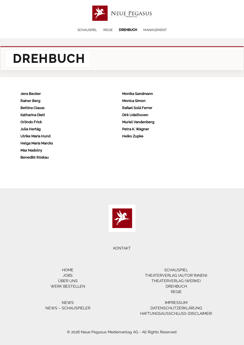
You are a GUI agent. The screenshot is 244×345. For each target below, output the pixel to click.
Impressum (176, 302)
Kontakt (122, 248)
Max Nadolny (31, 150)
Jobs (68, 275)
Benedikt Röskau (34, 157)
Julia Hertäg (30, 129)
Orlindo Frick (31, 122)
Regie (108, 30)
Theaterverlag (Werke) (176, 281)
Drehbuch (128, 30)
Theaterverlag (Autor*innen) (176, 275)
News (68, 302)
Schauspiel (87, 30)
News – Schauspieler (67, 308)
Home (67, 270)
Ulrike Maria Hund (35, 136)
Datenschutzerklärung (176, 308)
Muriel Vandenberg (138, 122)
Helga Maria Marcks (36, 143)
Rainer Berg (30, 101)
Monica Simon (134, 101)
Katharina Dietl (32, 115)
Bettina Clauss (32, 108)
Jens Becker (30, 94)
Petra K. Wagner (135, 129)
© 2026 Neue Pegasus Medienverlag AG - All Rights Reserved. (122, 332)
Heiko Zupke (132, 136)
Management (155, 30)
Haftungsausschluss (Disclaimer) (176, 313)
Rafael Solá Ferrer (137, 108)
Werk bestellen (68, 286)
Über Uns (68, 281)
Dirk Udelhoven (135, 115)
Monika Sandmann (137, 94)
